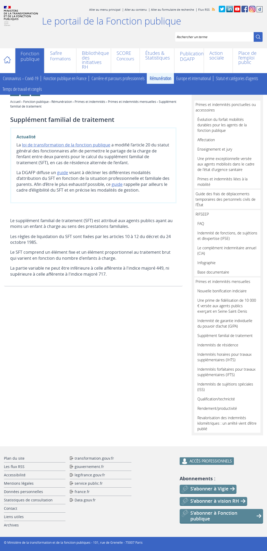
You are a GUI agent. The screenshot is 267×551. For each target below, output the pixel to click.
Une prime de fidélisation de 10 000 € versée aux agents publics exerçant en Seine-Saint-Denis (226, 306)
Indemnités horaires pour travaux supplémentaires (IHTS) (224, 357)
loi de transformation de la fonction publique (66, 145)
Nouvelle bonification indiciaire (222, 290)
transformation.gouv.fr (94, 458)
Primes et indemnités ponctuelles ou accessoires (226, 107)
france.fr (82, 491)
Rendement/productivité (217, 408)
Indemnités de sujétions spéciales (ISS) (225, 387)
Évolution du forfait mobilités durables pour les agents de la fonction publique (222, 125)
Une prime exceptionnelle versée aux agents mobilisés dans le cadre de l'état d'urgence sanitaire (225, 164)
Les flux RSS (14, 466)
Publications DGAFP (189, 56)
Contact (10, 508)
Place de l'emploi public (247, 58)
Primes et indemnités (90, 101)
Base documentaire (213, 272)
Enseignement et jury (214, 149)
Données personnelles (23, 491)
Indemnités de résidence (217, 344)
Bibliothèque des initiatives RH (93, 60)
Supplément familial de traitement (225, 335)
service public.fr (89, 483)
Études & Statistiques (157, 55)
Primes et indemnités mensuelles (132, 101)
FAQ (200, 223)
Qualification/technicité (216, 398)
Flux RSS (204, 9)
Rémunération (160, 78)
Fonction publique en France (65, 78)
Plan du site (14, 458)
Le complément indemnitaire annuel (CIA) (226, 250)
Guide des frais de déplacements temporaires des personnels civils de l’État (226, 199)
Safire (56, 53)
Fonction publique (30, 56)
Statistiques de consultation (28, 499)
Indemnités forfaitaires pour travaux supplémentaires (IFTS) (226, 372)
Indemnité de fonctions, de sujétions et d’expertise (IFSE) (227, 235)
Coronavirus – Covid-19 (20, 78)
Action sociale (216, 55)
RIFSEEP (202, 214)
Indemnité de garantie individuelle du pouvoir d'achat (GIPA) (224, 323)
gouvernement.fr (89, 466)
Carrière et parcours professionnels (118, 78)
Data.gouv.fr (85, 499)
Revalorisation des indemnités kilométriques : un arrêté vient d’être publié (227, 423)
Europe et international (193, 78)
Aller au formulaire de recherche (172, 9)
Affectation (206, 139)
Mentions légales (19, 483)
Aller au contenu (136, 9)
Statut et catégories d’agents (237, 78)
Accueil (9, 60)
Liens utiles (14, 516)
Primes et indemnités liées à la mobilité (222, 181)
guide (62, 172)
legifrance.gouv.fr (90, 474)
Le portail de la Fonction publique (111, 21)
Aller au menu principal (104, 9)
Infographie (206, 262)
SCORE (124, 53)
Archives (11, 525)
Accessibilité (15, 474)
